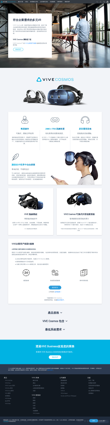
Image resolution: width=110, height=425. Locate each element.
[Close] (97, 1)
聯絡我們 (18, 49)
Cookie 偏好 (102, 420)
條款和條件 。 (61, 300)
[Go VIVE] (107, 1)
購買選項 (55, 287)
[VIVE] (8, 2)
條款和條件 (50, 370)
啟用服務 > (58, 292)
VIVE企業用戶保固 (30, 43)
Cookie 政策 (5, 421)
